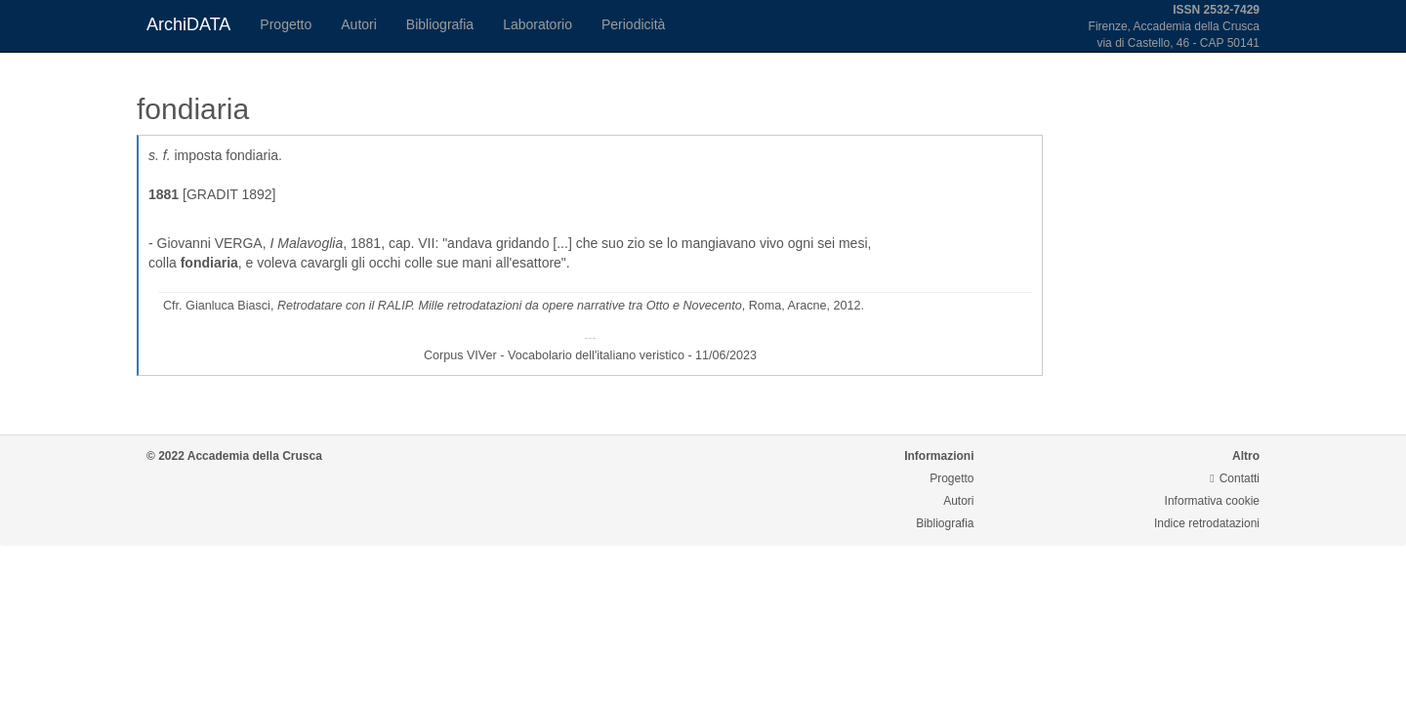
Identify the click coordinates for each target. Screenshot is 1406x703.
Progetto (285, 24)
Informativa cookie (1212, 501)
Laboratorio (537, 24)
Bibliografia (440, 24)
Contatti (1235, 478)
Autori (359, 24)
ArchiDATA (188, 24)
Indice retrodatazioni (1207, 523)
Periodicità (633, 24)
